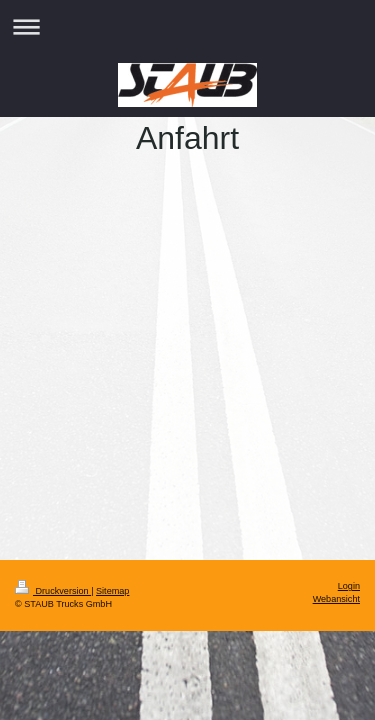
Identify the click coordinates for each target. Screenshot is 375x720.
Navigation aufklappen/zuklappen (187, 26)
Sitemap (112, 591)
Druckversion (53, 591)
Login (349, 586)
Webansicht (336, 599)
